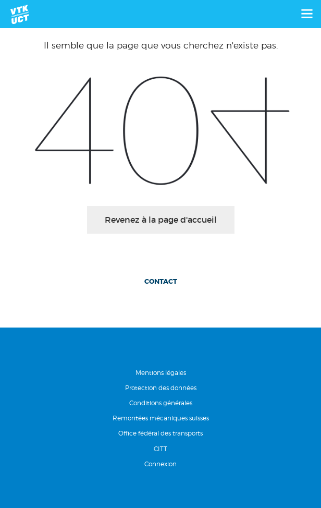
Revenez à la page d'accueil (161, 219)
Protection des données (160, 388)
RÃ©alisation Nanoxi (160, 490)
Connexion (160, 464)
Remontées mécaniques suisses (161, 418)
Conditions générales (160, 403)
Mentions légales (160, 373)
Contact (160, 281)
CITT (160, 449)
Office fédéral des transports (160, 433)
